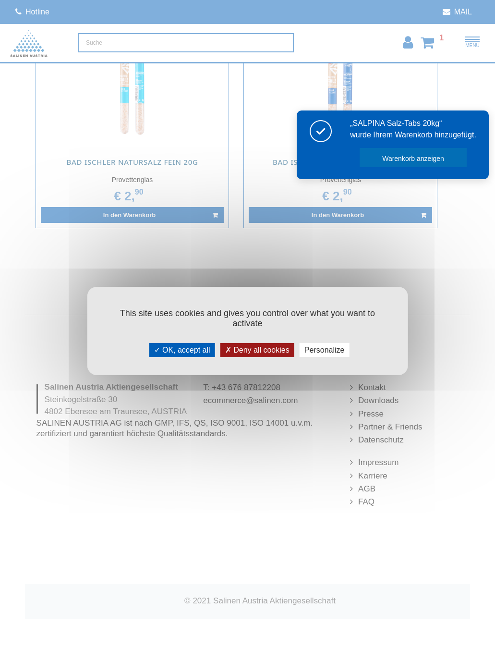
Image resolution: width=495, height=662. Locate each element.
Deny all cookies (257, 350)
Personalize (324, 350)
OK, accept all (182, 350)
